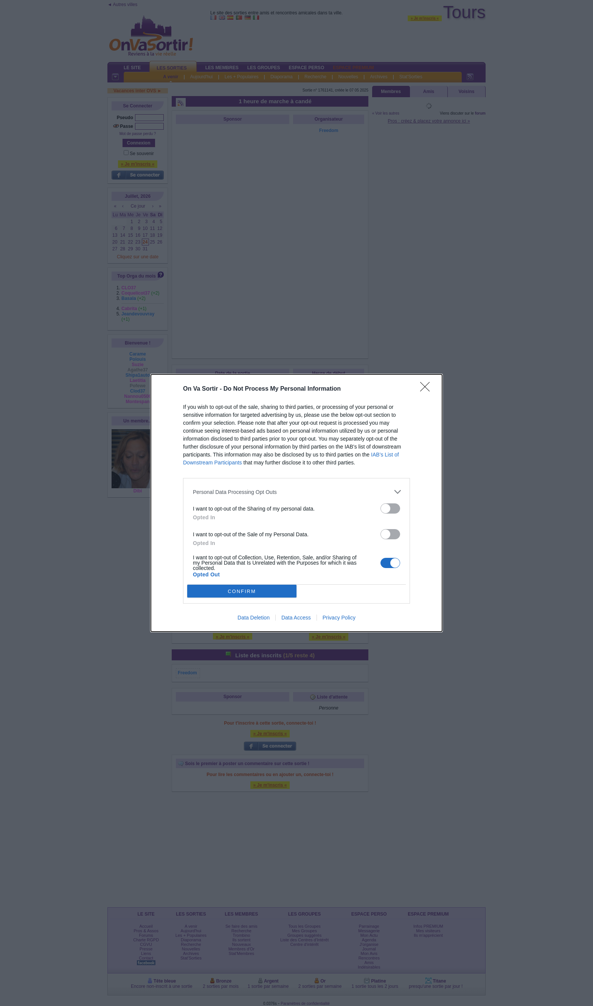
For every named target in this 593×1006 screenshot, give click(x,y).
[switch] (390, 508)
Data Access (296, 618)
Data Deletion (254, 618)
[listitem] (296, 492)
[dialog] (296, 503)
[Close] (427, 389)
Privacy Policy (339, 618)
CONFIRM (242, 591)
